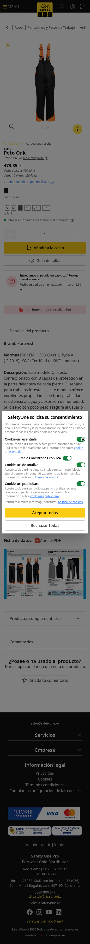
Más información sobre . (44, 450)
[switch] (81, 439)
